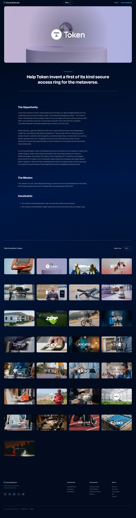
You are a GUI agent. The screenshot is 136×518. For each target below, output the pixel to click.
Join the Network (126, 2)
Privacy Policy (24, 509)
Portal (116, 2)
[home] (15, 2)
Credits (32, 509)
